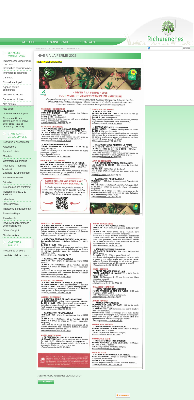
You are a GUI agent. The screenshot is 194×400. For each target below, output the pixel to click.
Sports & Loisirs (11, 151)
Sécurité (7, 182)
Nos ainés (8, 108)
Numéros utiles (11, 235)
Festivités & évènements (16, 142)
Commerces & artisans (15, 161)
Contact (87, 42)
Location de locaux (13, 94)
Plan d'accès (9, 218)
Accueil (153, 30)
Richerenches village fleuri (17, 61)
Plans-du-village (11, 213)
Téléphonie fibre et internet (17, 187)
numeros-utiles (106, 42)
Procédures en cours (14, 250)
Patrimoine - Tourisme (14, 165)
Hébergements (11, 204)
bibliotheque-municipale (15, 113)
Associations (9, 146)
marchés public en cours (16, 255)
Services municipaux (14, 99)
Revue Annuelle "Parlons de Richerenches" (16, 224)
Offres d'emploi (11, 230)
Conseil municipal (12, 82)
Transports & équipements (17, 208)
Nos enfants (9, 104)
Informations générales (15, 73)
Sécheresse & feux (13, 177)
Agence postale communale (11, 88)
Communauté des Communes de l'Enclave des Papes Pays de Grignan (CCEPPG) (15, 122)
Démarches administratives (17, 68)
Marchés (7, 156)
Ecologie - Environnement (16, 172)
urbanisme (8, 199)
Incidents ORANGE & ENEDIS (14, 193)
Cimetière (8, 77)
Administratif (57, 42)
